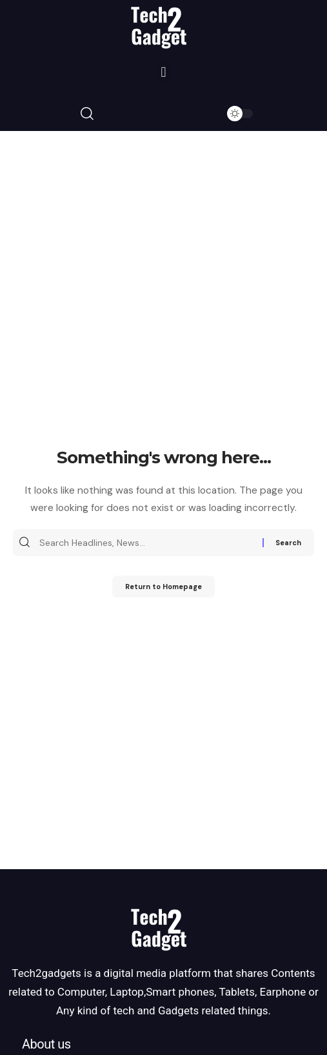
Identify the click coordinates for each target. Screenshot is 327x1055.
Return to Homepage (163, 586)
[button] (163, 72)
